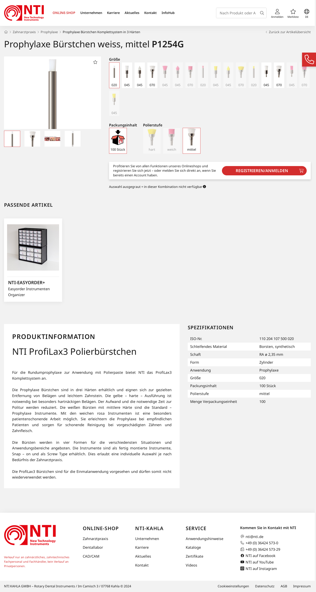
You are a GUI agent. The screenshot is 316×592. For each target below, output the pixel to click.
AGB (284, 586)
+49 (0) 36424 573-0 (259, 543)
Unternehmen (91, 13)
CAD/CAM (91, 556)
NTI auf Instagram (258, 568)
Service (196, 528)
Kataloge (193, 547)
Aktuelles (132, 13)
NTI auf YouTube (257, 562)
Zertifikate (194, 556)
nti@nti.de (251, 536)
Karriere (113, 13)
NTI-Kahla (149, 528)
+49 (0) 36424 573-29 (260, 549)
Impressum (302, 586)
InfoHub (168, 13)
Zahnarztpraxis (95, 538)
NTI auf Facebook (258, 556)
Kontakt (150, 13)
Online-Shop (101, 528)
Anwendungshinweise (204, 538)
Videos (191, 565)
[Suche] (262, 13)
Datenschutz (265, 586)
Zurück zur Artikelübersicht (288, 32)
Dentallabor (93, 547)
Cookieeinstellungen (233, 586)
